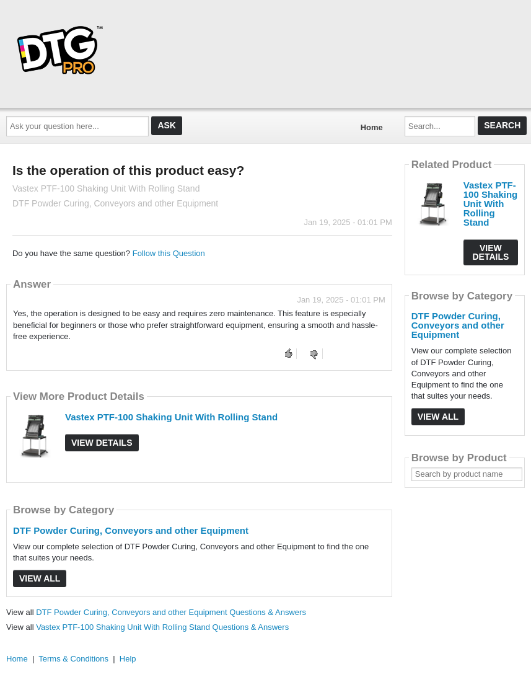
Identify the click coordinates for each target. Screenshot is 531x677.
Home (372, 127)
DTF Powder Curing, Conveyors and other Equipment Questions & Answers (171, 612)
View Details (102, 443)
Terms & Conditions (73, 658)
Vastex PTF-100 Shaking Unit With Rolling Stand (171, 417)
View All (39, 578)
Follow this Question (169, 253)
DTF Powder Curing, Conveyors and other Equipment (130, 530)
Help (128, 658)
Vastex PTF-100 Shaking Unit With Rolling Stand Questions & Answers (162, 627)
